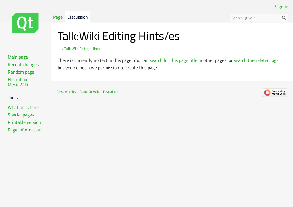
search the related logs (256, 60)
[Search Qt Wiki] (259, 18)
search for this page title (173, 60)
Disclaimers (111, 91)
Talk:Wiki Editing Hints (82, 48)
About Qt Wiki (90, 91)
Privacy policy (66, 91)
